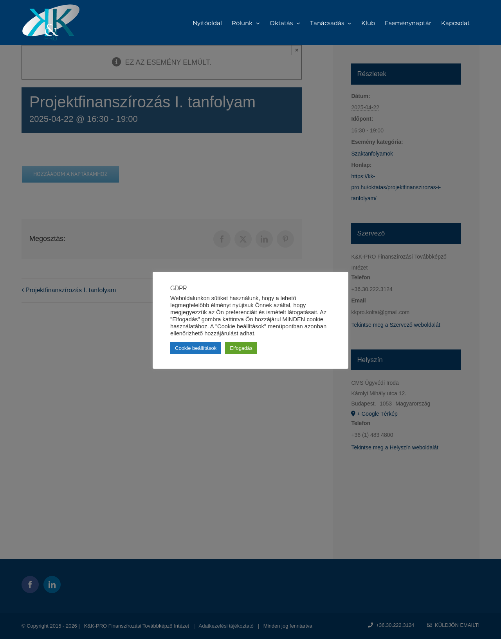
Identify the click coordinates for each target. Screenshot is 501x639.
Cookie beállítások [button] (195, 348)
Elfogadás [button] (241, 348)
